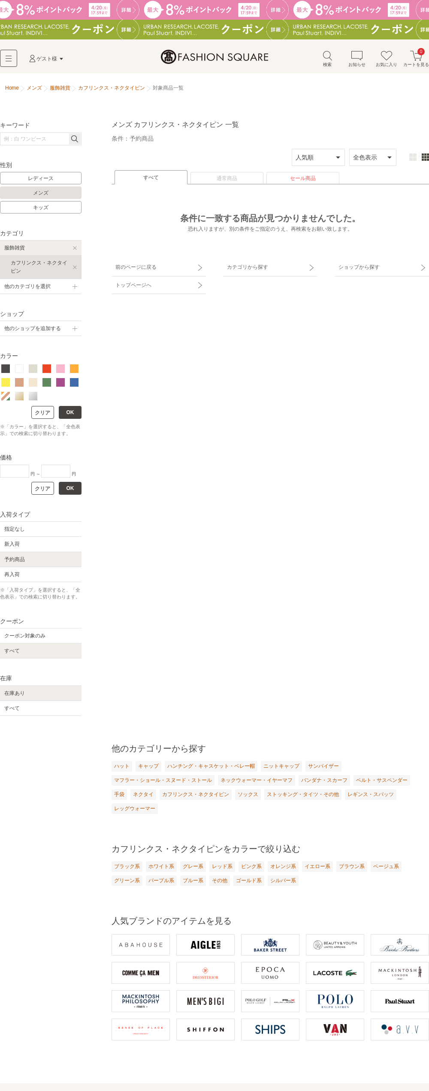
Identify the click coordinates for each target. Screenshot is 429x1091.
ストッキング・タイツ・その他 (303, 796)
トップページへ (132, 282)
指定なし (14, 530)
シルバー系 (283, 882)
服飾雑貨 (14, 249)
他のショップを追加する (32, 330)
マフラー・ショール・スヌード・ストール (163, 781)
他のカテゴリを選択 (27, 287)
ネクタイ (143, 796)
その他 (219, 882)
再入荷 (12, 575)
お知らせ (357, 59)
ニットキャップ (281, 767)
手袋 (119, 796)
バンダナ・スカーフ (324, 781)
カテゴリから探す (245, 267)
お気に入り (386, 59)
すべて (151, 179)
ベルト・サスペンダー (382, 781)
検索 (327, 59)
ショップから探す (357, 267)
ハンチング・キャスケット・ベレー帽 (211, 767)
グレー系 (193, 868)
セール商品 (303, 180)
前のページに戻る (134, 267)
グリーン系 (127, 882)
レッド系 (222, 868)
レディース (41, 180)
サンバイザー (323, 767)
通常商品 (227, 180)
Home (12, 89)
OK (70, 413)
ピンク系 (251, 868)
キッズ (40, 208)
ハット (122, 767)
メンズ (40, 194)
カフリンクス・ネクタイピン (39, 268)
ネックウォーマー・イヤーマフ (257, 781)
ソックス (248, 796)
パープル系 (161, 882)
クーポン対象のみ (24, 637)
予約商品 (14, 560)
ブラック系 (127, 868)
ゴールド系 (249, 882)
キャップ (148, 767)
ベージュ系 (386, 868)
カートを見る (416, 59)
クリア (42, 414)
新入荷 (12, 545)
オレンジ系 (283, 868)
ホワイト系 (161, 868)
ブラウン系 (352, 868)
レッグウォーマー (134, 810)
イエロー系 (317, 868)
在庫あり (14, 694)
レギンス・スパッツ (370, 796)
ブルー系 (193, 882)
